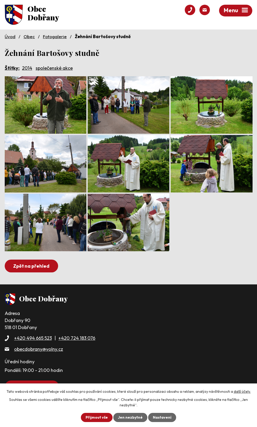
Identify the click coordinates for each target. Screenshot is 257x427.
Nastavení (162, 417)
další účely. (242, 391)
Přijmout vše (97, 417)
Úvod (10, 36)
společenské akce (54, 68)
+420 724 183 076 (76, 338)
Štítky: (12, 68)
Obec (29, 36)
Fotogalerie (55, 36)
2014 (27, 68)
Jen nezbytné (130, 417)
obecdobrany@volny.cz (38, 349)
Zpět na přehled (31, 266)
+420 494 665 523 (33, 338)
